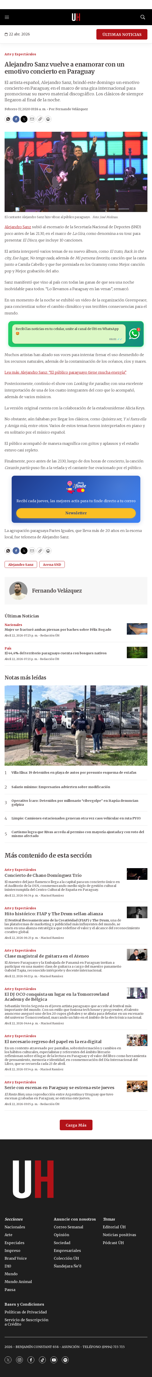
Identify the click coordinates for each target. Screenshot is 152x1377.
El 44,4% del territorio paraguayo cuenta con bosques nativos (56, 653)
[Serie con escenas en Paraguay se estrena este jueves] (137, 1086)
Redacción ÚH (50, 635)
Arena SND (52, 565)
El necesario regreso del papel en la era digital (53, 1041)
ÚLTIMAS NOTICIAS (121, 34)
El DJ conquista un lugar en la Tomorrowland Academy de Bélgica (57, 997)
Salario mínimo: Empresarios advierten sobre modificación (60, 787)
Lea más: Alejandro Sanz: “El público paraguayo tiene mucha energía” (65, 372)
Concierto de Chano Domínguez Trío (43, 875)
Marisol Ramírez (52, 895)
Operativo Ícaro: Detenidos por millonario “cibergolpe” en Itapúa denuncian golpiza (74, 803)
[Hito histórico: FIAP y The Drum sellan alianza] (137, 912)
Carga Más (76, 1125)
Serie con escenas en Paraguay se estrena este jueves (59, 1087)
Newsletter (76, 513)
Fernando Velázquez (57, 591)
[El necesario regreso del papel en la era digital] (137, 1040)
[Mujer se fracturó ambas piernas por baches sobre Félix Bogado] (137, 629)
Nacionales (13, 625)
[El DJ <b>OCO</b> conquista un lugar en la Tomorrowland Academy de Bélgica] (137, 993)
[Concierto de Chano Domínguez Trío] (137, 874)
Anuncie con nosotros (75, 1219)
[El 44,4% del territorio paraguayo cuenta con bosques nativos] (137, 652)
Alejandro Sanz (18, 227)
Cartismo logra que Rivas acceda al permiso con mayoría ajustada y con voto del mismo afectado (77, 834)
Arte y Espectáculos (20, 54)
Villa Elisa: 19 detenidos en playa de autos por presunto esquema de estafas (73, 773)
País (8, 648)
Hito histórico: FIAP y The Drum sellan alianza (54, 913)
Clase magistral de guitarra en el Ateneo (47, 956)
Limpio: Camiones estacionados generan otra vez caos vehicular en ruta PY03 (76, 818)
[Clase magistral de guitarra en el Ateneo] (137, 955)
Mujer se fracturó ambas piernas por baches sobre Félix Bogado (58, 630)
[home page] (76, 17)
